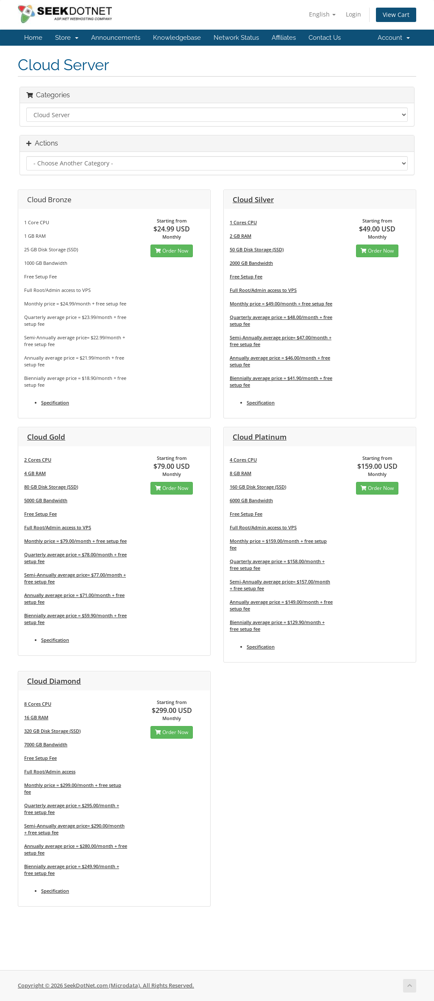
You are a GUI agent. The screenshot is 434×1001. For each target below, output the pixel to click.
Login (353, 14)
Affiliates (284, 37)
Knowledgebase (177, 37)
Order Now (171, 250)
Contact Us (325, 37)
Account (394, 37)
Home (33, 37)
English (322, 14)
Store (66, 37)
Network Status (236, 37)
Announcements (115, 37)
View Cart (396, 15)
